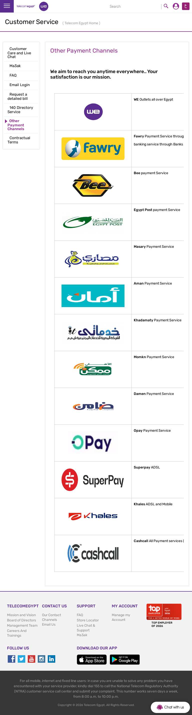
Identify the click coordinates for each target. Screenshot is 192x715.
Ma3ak (82, 635)
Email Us (49, 624)
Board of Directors (21, 620)
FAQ (80, 615)
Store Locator (88, 620)
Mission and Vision (21, 615)
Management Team (22, 625)
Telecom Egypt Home (81, 23)
